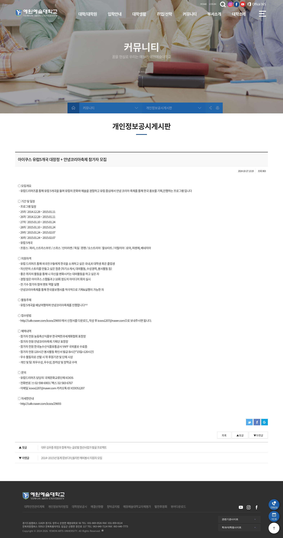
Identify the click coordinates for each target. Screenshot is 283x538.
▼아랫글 (258, 435)
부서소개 (214, 14)
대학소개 (239, 14)
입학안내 (114, 14)
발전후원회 (160, 506)
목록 (224, 435)
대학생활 (139, 14)
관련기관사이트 (230, 519)
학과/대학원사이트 (231, 527)
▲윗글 (240, 435)
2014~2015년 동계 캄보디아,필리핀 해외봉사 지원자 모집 (60, 458)
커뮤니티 (190, 14)
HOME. (203, 4)
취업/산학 (164, 14)
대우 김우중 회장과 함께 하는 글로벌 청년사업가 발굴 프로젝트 (62, 447)
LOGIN (212, 4)
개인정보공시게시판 (159, 107)
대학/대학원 (87, 14)
